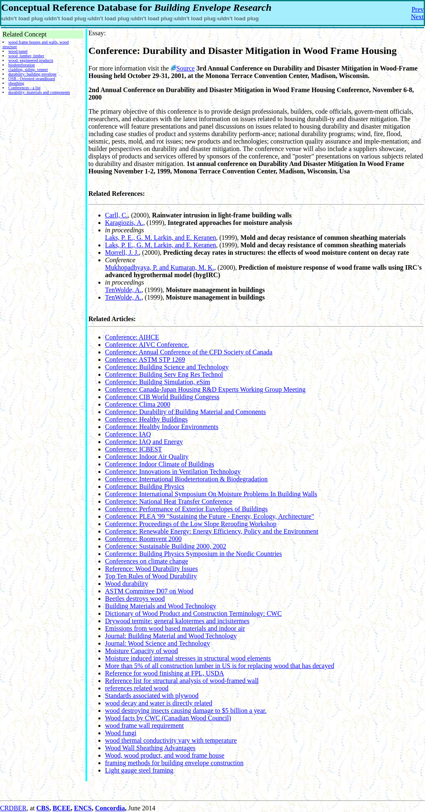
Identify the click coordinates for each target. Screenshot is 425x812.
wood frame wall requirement (144, 725)
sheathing (16, 83)
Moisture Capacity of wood (141, 650)
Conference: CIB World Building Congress (162, 396)
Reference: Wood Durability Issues (151, 568)
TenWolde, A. (123, 289)
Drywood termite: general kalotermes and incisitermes (177, 620)
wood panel (17, 51)
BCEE (62, 808)
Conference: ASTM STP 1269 (145, 359)
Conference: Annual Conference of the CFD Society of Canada (188, 352)
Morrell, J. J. (122, 252)
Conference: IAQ (128, 434)
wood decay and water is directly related (158, 703)
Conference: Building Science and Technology (167, 367)
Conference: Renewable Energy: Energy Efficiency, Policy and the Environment (211, 531)
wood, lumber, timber (26, 56)
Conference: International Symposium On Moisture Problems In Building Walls (211, 493)
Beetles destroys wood (135, 598)
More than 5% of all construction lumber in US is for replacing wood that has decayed (219, 665)
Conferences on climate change (146, 561)
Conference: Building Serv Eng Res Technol (164, 374)
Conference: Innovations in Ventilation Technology (173, 471)
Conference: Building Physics (144, 486)
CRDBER (13, 808)
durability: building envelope (32, 74)
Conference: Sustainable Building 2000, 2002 (165, 546)
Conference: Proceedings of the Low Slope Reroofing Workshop (190, 523)
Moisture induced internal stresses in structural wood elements (188, 658)
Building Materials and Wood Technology (160, 606)
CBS (43, 808)
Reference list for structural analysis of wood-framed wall (182, 680)
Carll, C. (116, 215)
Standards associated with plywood (151, 695)
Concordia (110, 808)
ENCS (83, 808)
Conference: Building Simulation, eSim (157, 381)
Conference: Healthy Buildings (146, 419)
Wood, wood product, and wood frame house (165, 755)
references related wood (137, 688)
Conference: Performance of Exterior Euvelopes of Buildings (186, 508)
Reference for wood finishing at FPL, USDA (164, 673)
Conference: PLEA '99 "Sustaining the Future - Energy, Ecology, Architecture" (209, 516)
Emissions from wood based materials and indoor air (175, 628)
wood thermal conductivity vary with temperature (171, 740)
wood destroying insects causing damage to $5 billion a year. (185, 710)
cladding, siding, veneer (28, 69)
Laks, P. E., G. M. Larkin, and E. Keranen (160, 237)
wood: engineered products (30, 60)
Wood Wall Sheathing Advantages (150, 747)
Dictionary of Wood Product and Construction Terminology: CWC (193, 613)
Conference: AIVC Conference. (147, 344)
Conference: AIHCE (132, 337)
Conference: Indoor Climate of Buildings (159, 464)
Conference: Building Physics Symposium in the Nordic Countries (193, 553)
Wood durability (126, 583)
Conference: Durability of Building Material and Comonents (185, 411)
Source (185, 68)
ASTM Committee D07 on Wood (149, 591)
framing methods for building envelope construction (174, 762)
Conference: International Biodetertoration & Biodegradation (186, 479)
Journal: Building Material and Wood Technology (171, 635)
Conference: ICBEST (133, 449)
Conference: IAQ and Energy (144, 441)
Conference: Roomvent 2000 (143, 538)
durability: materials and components (39, 92)
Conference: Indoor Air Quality (146, 456)
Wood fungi (121, 732)
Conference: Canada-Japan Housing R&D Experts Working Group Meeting (205, 389)
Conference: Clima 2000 (137, 404)
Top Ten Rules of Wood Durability (151, 576)
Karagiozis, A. (124, 222)
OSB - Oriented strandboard (31, 78)
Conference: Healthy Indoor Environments (161, 426)
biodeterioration (21, 65)
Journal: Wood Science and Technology (157, 643)
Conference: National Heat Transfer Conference (168, 501)
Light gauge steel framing (139, 770)
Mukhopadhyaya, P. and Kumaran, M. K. (159, 267)
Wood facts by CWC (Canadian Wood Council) (168, 718)
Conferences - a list (24, 87)
